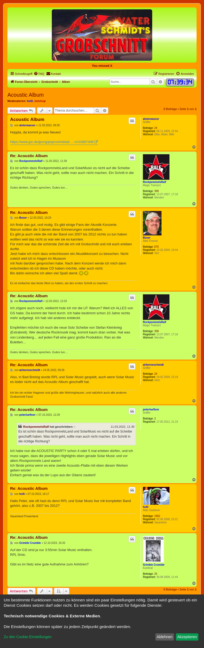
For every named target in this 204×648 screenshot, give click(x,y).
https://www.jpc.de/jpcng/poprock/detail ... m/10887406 (52, 142)
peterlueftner (151, 409)
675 (156, 246)
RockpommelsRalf (154, 182)
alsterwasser (151, 118)
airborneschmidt (153, 364)
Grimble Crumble (153, 564)
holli (30, 101)
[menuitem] (39, 74)
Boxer (146, 237)
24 (155, 128)
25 (155, 573)
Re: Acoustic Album (29, 155)
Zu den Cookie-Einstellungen (28, 637)
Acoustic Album (25, 95)
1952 (157, 516)
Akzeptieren (187, 637)
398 (156, 191)
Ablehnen (164, 637)
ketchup (40, 101)
